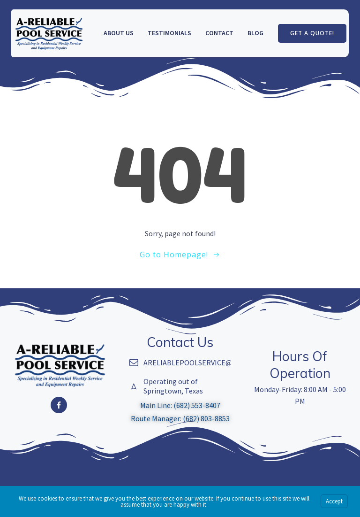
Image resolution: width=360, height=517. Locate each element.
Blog (255, 33)
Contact (219, 33)
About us (119, 33)
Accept (334, 501)
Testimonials (169, 33)
